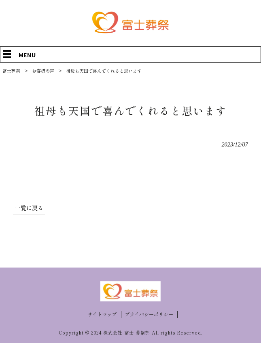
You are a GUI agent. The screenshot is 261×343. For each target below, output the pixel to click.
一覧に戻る (29, 208)
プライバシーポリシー (149, 314)
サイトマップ (102, 314)
